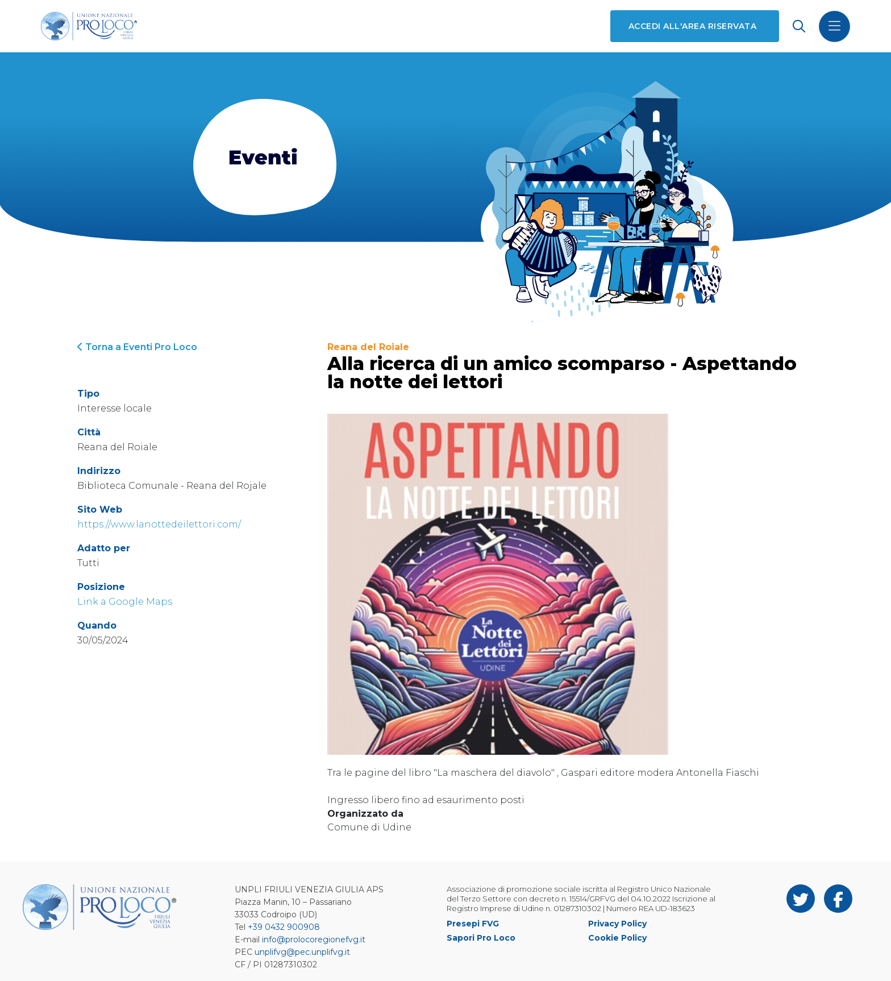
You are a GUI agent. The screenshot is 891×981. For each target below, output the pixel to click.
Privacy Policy (617, 923)
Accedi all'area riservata (692, 26)
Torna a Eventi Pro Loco (137, 347)
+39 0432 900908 (284, 927)
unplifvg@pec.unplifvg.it (302, 952)
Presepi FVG (473, 923)
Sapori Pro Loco (481, 938)
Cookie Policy (617, 938)
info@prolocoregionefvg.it (313, 939)
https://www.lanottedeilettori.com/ (159, 524)
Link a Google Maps (124, 601)
